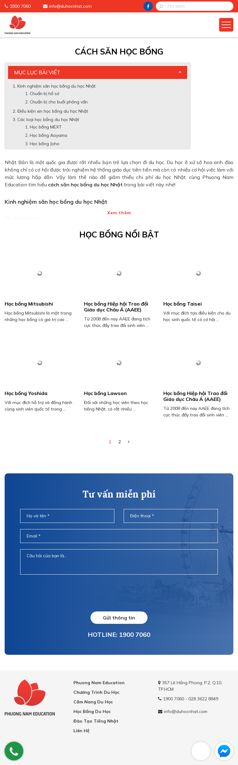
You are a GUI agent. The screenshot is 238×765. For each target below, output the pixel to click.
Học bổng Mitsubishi (29, 304)
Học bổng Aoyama (48, 135)
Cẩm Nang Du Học (93, 702)
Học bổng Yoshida (26, 393)
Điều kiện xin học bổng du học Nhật (52, 111)
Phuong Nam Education (99, 682)
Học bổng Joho (45, 143)
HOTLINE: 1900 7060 (119, 634)
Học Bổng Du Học (92, 711)
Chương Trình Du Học (96, 692)
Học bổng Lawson (105, 393)
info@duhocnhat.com (70, 6)
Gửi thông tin (119, 618)
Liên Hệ (81, 730)
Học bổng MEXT (46, 127)
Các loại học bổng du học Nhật (48, 119)
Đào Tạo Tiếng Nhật (95, 721)
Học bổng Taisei (182, 304)
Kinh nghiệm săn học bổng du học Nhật (56, 86)
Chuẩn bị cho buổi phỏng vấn (59, 102)
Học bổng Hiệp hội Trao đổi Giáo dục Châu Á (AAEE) (116, 307)
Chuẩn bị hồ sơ (44, 93)
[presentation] (119, 593)
